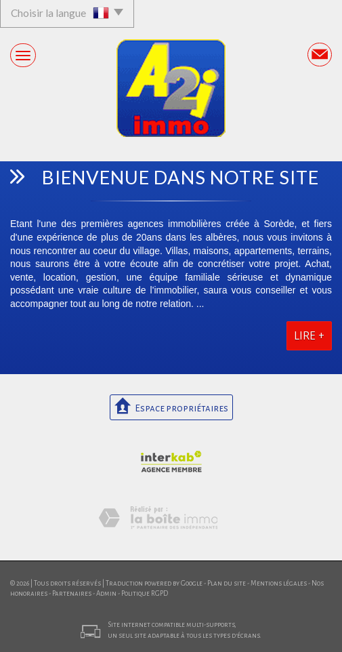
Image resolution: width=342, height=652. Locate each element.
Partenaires (71, 593)
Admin (106, 593)
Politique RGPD (144, 593)
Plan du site (226, 583)
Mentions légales (279, 583)
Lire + (309, 336)
